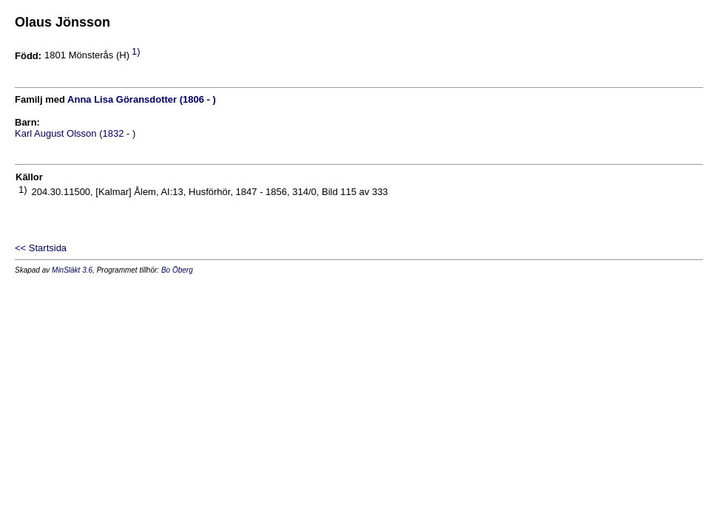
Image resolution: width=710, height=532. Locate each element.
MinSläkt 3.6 (72, 270)
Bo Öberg (177, 270)
